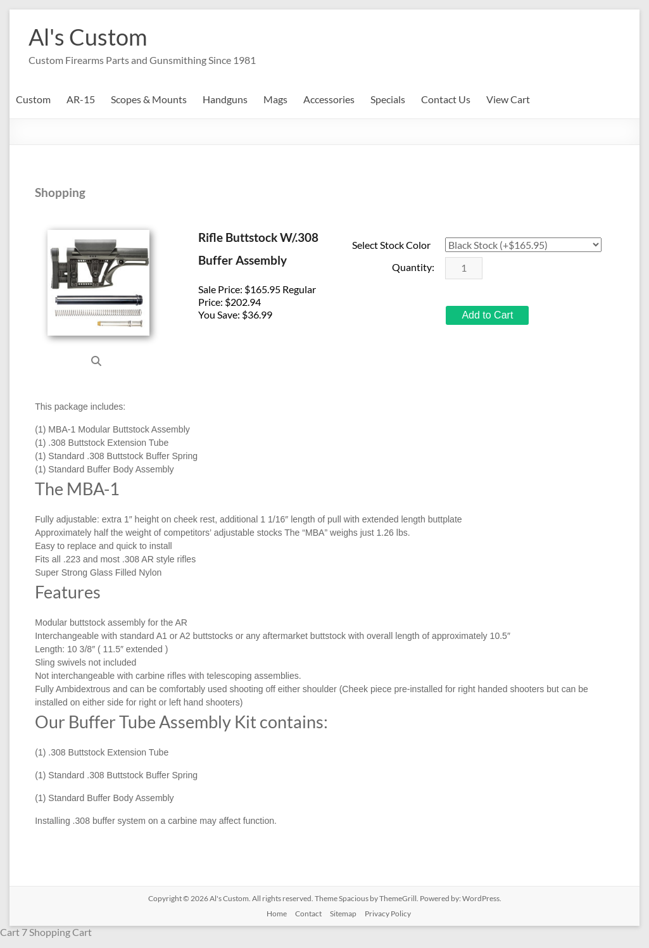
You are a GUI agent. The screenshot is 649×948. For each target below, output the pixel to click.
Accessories (329, 99)
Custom (33, 99)
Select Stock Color (391, 245)
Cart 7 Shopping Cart (46, 932)
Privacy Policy (388, 913)
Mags (275, 99)
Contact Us (445, 99)
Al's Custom (88, 37)
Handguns (225, 99)
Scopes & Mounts (149, 99)
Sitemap (343, 913)
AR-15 (80, 99)
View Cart (508, 99)
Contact (308, 913)
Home (277, 913)
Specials (387, 99)
